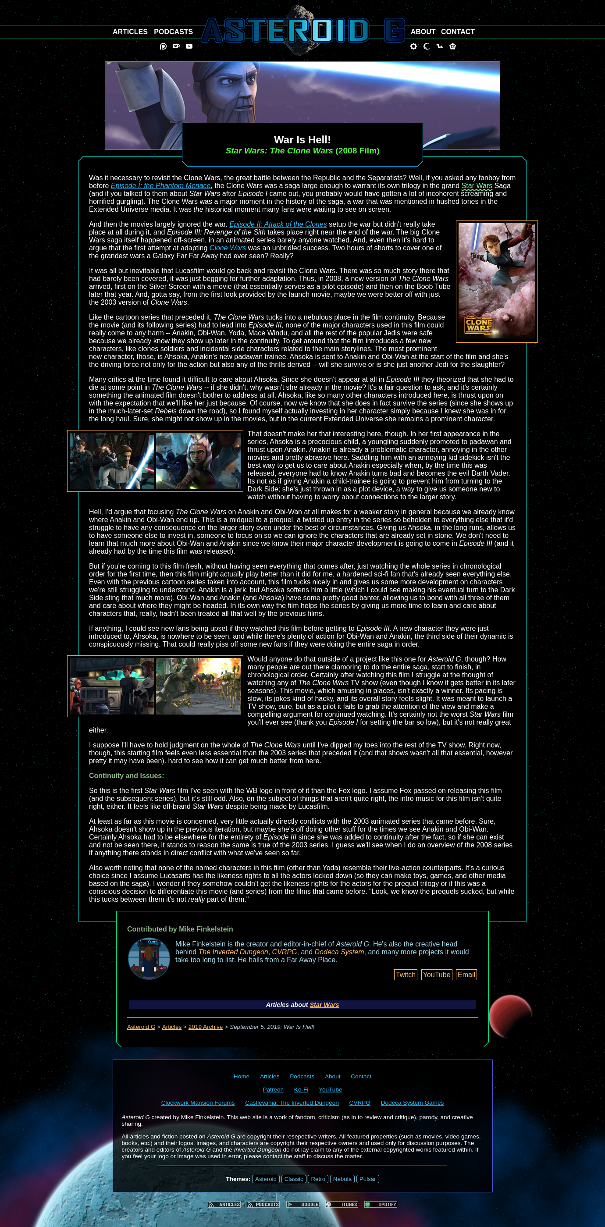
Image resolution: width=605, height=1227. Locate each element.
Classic (294, 1179)
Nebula (342, 1179)
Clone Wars (228, 248)
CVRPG (284, 952)
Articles (172, 1027)
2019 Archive (206, 1027)
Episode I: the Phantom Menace (161, 185)
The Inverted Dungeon (233, 952)
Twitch (406, 974)
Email (466, 974)
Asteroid (266, 1179)
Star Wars (477, 185)
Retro (318, 1179)
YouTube (437, 974)
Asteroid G (141, 1027)
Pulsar (367, 1179)
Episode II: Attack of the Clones (278, 224)
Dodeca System (339, 952)
